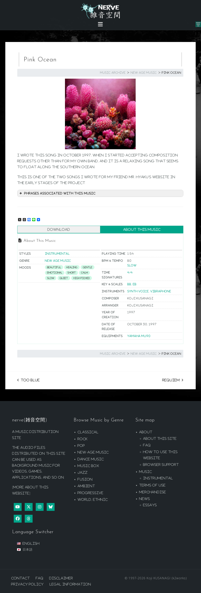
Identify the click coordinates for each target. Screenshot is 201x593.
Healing (71, 267)
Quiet (64, 278)
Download (59, 229)
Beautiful (54, 267)
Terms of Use (152, 485)
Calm (84, 272)
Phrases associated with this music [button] (57, 193)
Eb (135, 284)
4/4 (130, 272)
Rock (83, 438)
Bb (129, 284)
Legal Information (70, 584)
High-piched (81, 278)
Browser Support (161, 464)
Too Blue (30, 380)
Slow (50, 278)
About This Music (142, 229)
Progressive (90, 492)
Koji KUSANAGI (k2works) (166, 578)
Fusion (85, 479)
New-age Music (144, 72)
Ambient (86, 485)
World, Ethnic (93, 499)
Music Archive (113, 72)
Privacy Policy (27, 584)
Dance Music (91, 459)
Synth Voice (138, 291)
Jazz (83, 472)
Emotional (54, 272)
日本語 (28, 549)
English (31, 543)
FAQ (147, 445)
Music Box (88, 465)
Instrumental (57, 253)
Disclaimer (61, 578)
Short (72, 272)
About (145, 432)
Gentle (87, 267)
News (144, 498)
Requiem (171, 380)
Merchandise (152, 492)
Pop (81, 445)
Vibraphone (160, 291)
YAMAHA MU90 (139, 336)
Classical (88, 432)
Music (145, 471)
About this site (160, 438)
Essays (150, 505)
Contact (20, 578)
